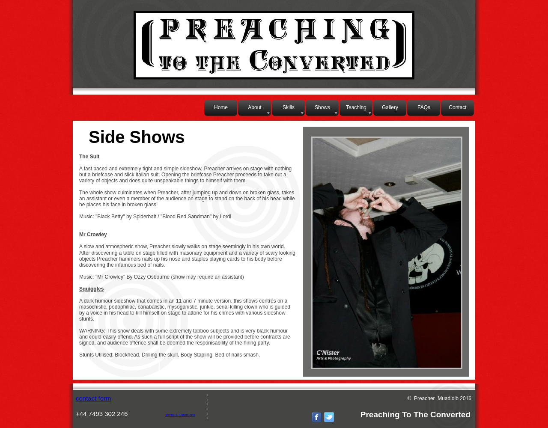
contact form (93, 398)
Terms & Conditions (180, 415)
